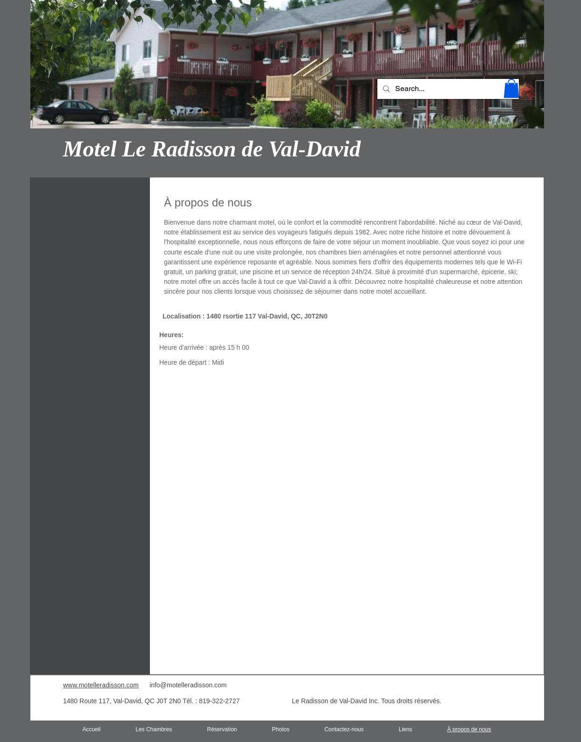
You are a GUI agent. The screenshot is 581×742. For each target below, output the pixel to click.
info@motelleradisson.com (188, 685)
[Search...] (447, 89)
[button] (511, 88)
